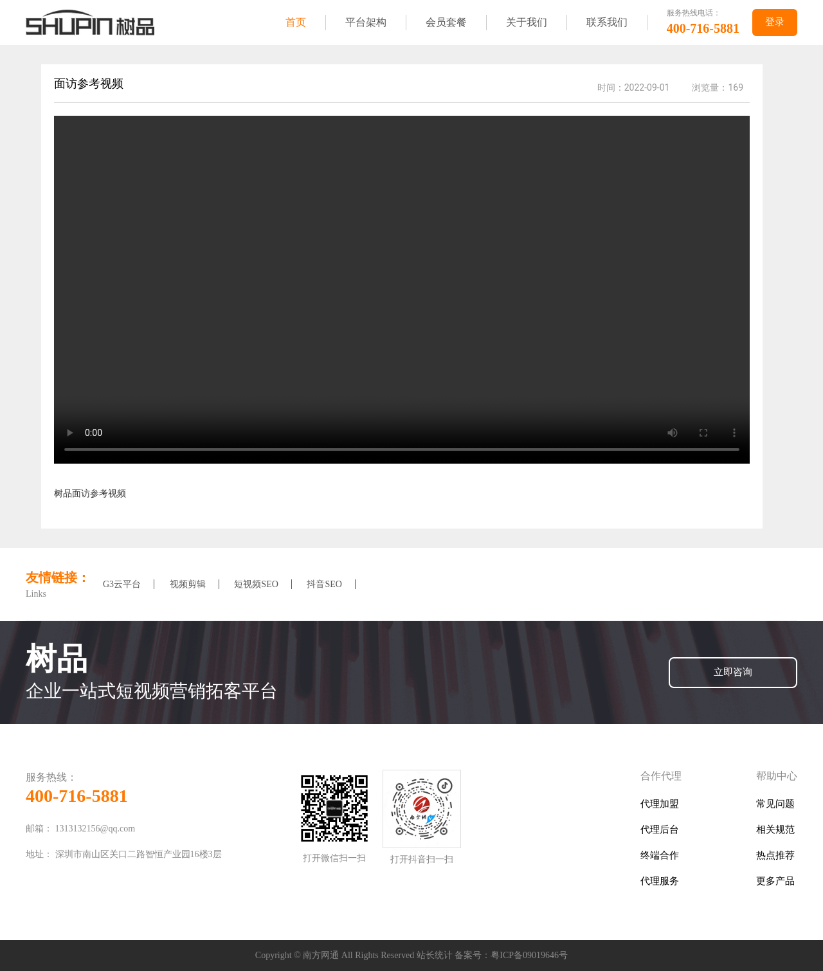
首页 (295, 22)
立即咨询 (733, 672)
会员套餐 (446, 22)
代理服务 (659, 881)
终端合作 (659, 855)
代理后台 (659, 829)
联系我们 (607, 22)
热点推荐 (775, 855)
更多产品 (775, 881)
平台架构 (365, 22)
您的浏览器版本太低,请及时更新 (402, 290)
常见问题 (775, 804)
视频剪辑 (188, 584)
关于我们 (526, 22)
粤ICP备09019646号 (529, 955)
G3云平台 (122, 584)
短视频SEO (256, 584)
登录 (774, 22)
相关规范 (775, 829)
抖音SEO (324, 584)
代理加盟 (659, 804)
